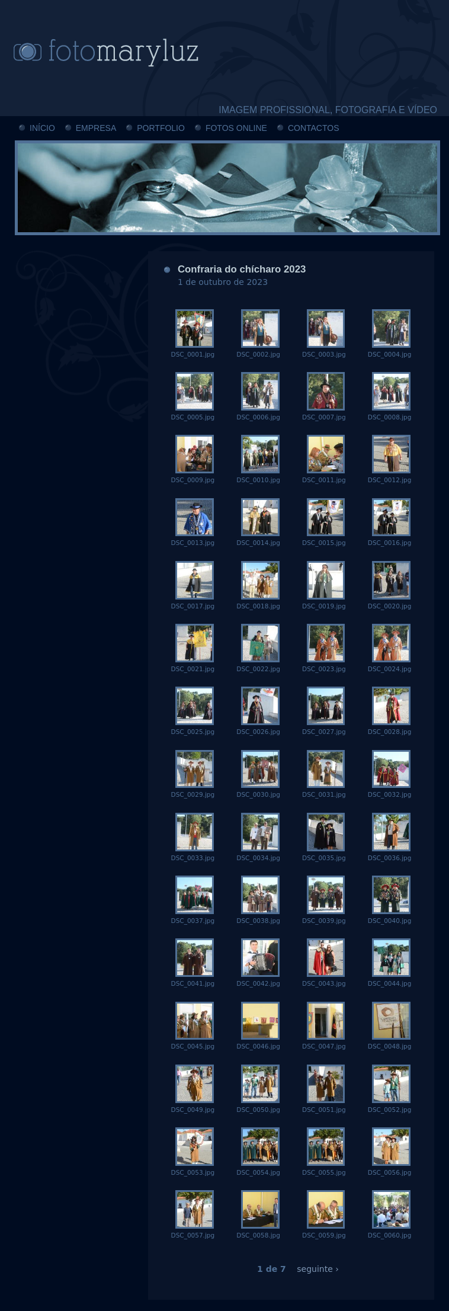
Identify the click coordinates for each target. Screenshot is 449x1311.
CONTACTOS (313, 128)
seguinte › (318, 1269)
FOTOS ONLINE (236, 128)
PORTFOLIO (161, 128)
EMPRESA (96, 128)
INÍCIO (42, 128)
